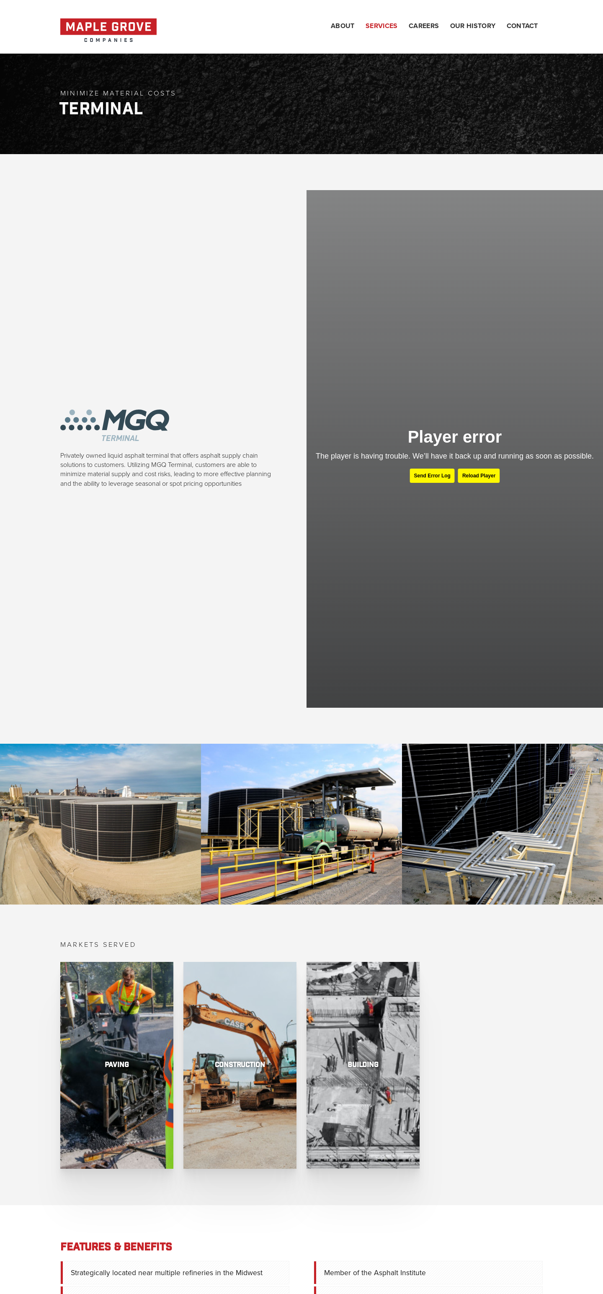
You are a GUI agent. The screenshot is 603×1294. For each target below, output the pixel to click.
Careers (424, 26)
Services (382, 26)
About (343, 26)
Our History (473, 26)
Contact (522, 26)
